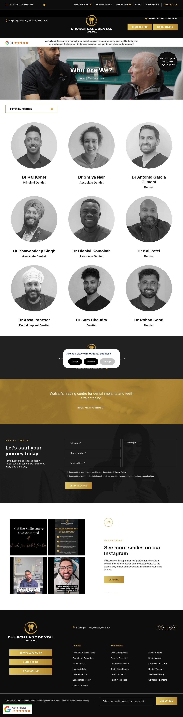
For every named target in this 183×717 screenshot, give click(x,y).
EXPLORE (114, 580)
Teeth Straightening (120, 669)
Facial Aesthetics (119, 680)
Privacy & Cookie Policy (84, 652)
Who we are (82, 4)
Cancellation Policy (82, 680)
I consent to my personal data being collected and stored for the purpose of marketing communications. (111, 476)
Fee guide (123, 4)
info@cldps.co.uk (31, 653)
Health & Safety (80, 669)
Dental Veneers (155, 669)
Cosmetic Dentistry (120, 663)
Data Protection (80, 674)
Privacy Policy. (119, 472)
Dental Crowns (155, 658)
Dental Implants (118, 674)
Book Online (165, 27)
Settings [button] (107, 361)
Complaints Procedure (83, 658)
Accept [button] (75, 361)
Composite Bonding (157, 680)
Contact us (171, 4)
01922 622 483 (139, 27)
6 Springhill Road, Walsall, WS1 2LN (28, 20)
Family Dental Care (157, 663)
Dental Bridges (155, 652)
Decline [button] (91, 361)
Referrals (152, 4)
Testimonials (104, 4)
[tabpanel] (28, 556)
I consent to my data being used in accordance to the (97, 472)
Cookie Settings (80, 685)
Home (81, 78)
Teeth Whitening (156, 674)
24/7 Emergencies (119, 652)
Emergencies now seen (162, 18)
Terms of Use (79, 663)
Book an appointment (91, 408)
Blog (138, 4)
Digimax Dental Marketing (78, 701)
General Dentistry (119, 658)
